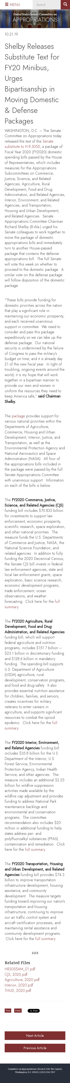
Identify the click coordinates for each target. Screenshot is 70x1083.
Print (8, 1010)
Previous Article (35, 1048)
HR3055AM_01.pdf (20, 969)
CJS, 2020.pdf (16, 974)
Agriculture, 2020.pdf (22, 980)
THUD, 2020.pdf (18, 990)
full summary (35, 849)
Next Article (35, 1035)
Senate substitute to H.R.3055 (29, 144)
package (18, 416)
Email (18, 1010)
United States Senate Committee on (35, 18)
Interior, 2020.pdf (19, 985)
